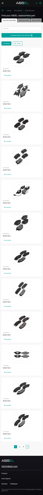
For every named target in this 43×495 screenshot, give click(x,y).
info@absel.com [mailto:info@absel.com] (9, 466)
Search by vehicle (24, 20)
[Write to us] (40, 3)
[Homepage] (22, 3)
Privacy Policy (31, 489)
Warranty (4, 484)
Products (4, 473)
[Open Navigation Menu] (2, 3)
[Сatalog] (37, 3)
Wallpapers (14, 484)
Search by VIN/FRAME (9, 20)
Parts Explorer (18, 10)
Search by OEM (36, 20)
